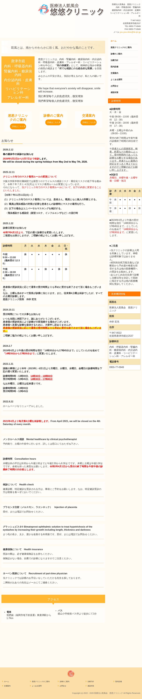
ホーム (113, 41)
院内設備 (114, 67)
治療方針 (114, 60)
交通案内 (114, 73)
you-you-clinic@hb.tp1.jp (130, 32)
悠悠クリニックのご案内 (121, 47)
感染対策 (114, 92)
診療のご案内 (116, 54)
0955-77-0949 (135, 26)
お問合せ (114, 86)
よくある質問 (116, 79)
